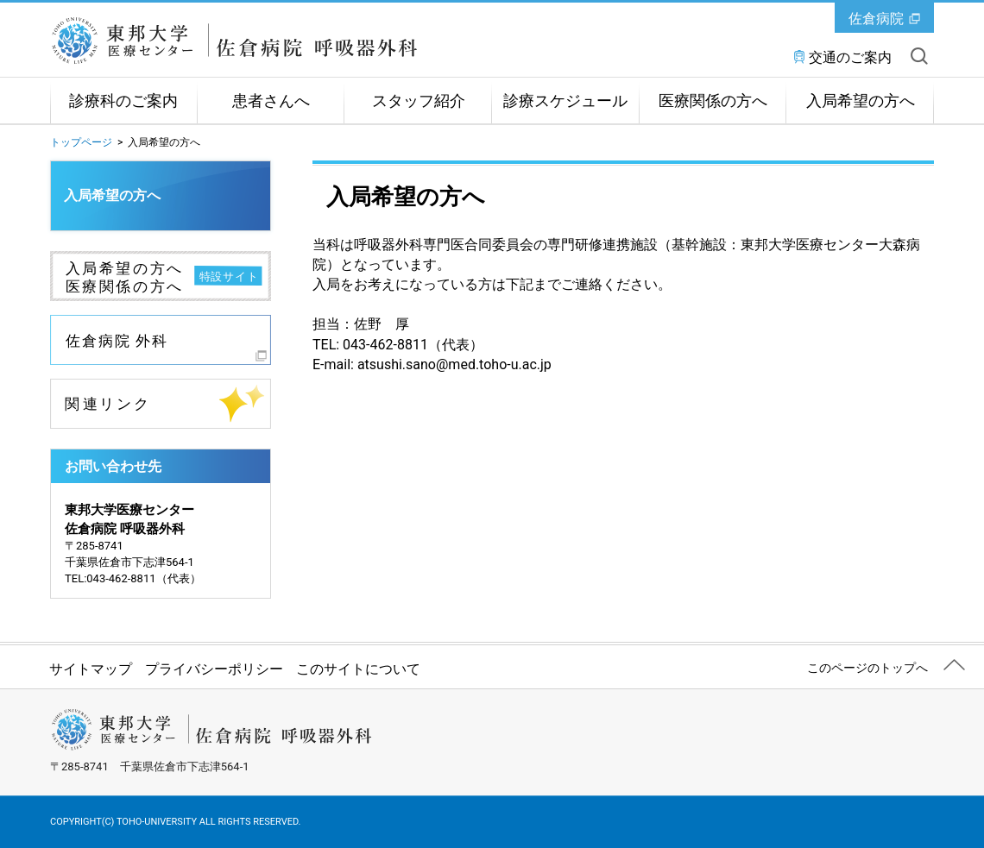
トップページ (81, 142)
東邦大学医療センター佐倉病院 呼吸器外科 (244, 40)
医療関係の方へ (713, 101)
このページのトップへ (867, 668)
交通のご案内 (850, 57)
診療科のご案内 (123, 101)
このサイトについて (358, 669)
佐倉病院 (876, 18)
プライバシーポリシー (214, 669)
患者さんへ (271, 101)
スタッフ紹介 (418, 101)
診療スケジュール (565, 101)
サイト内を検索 (919, 56)
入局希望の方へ (860, 101)
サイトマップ (90, 669)
